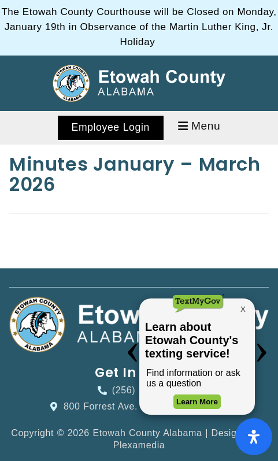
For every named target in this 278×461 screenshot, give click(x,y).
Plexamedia (139, 445)
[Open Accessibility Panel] (253, 436)
